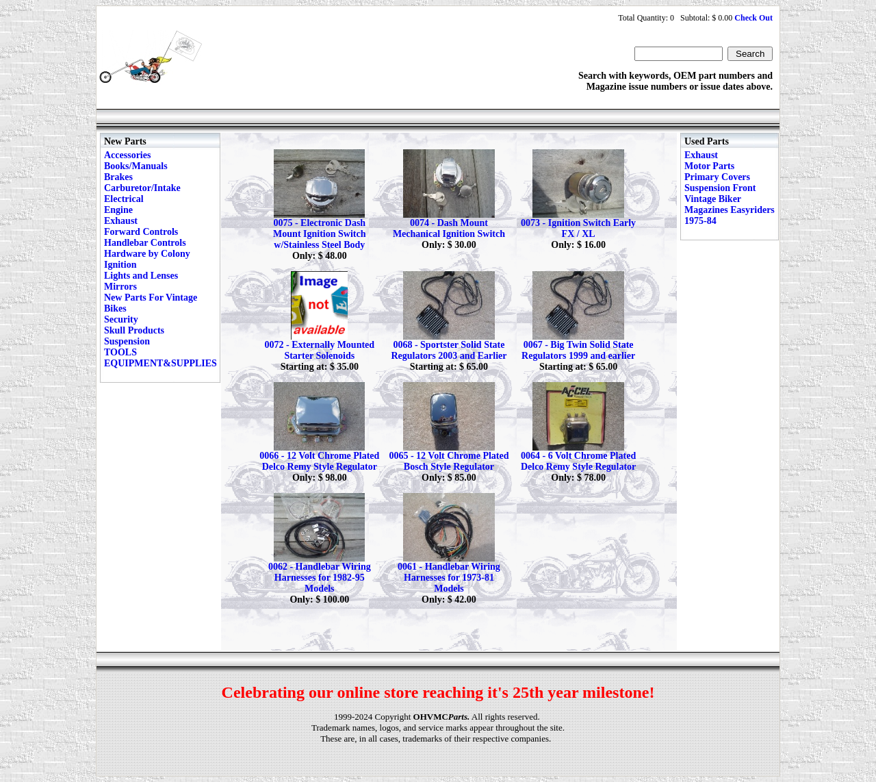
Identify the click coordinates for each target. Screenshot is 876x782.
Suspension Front (720, 188)
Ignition (120, 265)
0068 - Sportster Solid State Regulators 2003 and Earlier (448, 350)
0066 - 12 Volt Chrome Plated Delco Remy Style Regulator (319, 461)
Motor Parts (709, 166)
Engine (118, 210)
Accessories (127, 155)
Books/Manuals (136, 166)
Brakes (118, 177)
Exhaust (121, 221)
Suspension (127, 341)
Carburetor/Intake (142, 188)
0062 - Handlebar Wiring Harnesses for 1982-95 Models (319, 578)
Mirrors (120, 286)
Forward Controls (141, 232)
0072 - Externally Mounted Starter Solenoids (319, 350)
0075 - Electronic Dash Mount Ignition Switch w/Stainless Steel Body (319, 234)
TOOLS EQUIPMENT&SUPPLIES (160, 357)
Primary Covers (717, 177)
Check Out (753, 18)
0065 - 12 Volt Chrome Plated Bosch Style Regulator (448, 461)
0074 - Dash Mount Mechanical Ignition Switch (449, 228)
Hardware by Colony (147, 254)
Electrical (124, 199)
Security (121, 319)
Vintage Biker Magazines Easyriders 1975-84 (729, 210)
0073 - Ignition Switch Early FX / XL (578, 228)
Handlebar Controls (145, 243)
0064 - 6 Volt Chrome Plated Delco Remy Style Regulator (578, 461)
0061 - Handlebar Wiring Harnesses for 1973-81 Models (449, 578)
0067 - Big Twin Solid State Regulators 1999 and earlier (578, 350)
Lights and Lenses (141, 275)
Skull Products (134, 330)
